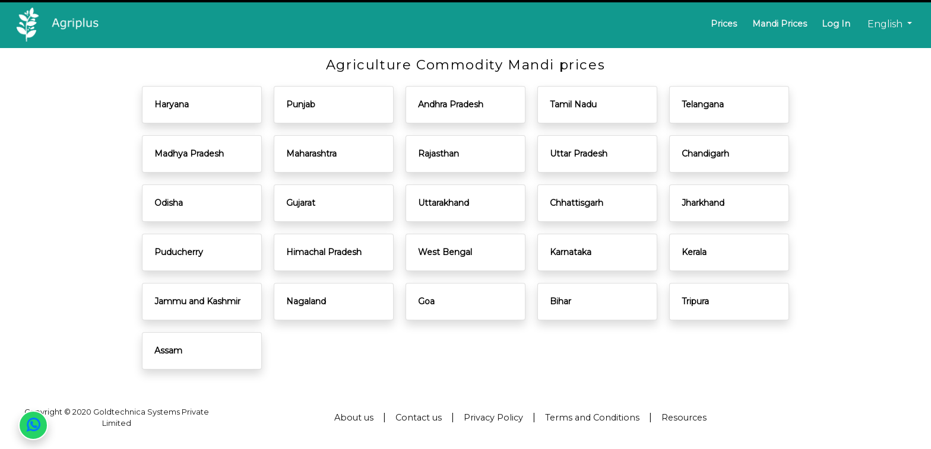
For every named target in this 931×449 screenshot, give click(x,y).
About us (353, 417)
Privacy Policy (493, 417)
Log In (836, 23)
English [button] (886, 24)
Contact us (418, 417)
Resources (684, 417)
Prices (724, 23)
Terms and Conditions (592, 417)
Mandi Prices (779, 23)
